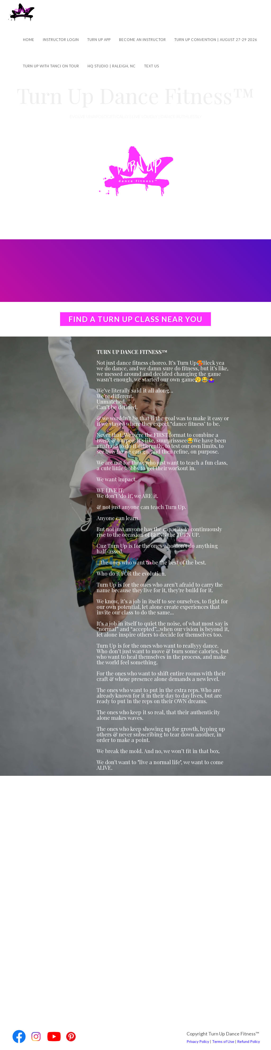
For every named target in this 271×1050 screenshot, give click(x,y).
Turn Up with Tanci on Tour (51, 66)
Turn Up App (99, 40)
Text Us (151, 66)
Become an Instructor (142, 40)
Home (28, 40)
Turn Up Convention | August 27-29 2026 (215, 40)
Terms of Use (223, 1041)
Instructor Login (61, 40)
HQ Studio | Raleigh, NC (112, 66)
